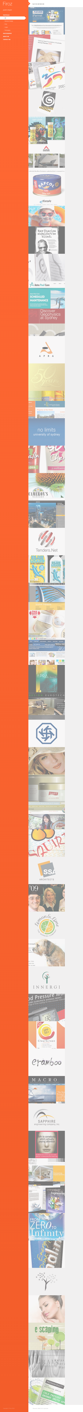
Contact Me (6, 39)
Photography (7, 33)
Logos (6, 27)
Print (6, 24)
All (5, 18)
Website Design (9, 21)
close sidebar (29, 4)
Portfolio (6, 15)
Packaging (7, 30)
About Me (6, 36)
